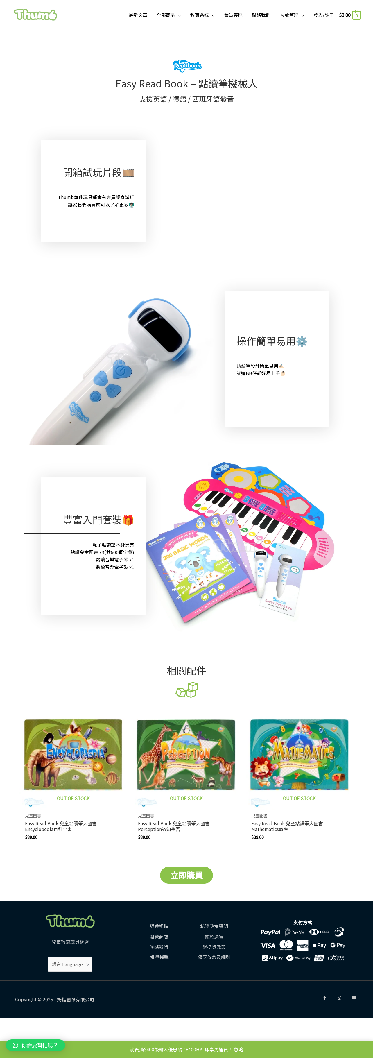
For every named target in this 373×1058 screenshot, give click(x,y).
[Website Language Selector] (70, 964)
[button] (35, 1045)
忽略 (238, 1049)
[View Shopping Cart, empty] (349, 14)
